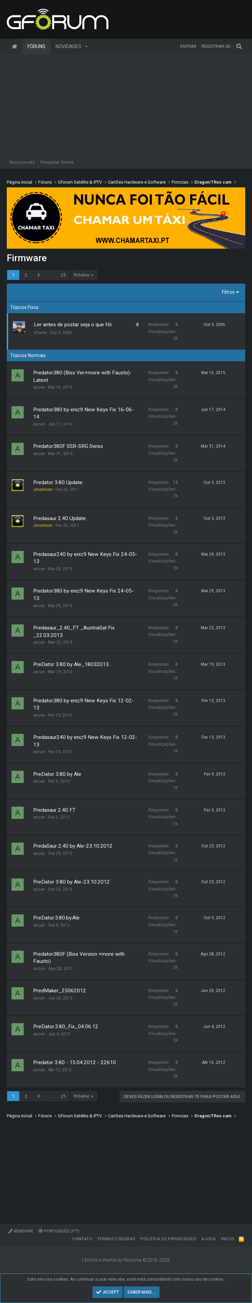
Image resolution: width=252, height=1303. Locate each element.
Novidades (68, 46)
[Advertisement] (126, 105)
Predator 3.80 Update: (58, 482)
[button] (86, 46)
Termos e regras (116, 1238)
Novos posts (22, 162)
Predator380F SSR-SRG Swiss (68, 446)
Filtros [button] (228, 292)
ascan (39, 387)
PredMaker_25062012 (59, 991)
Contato (82, 1238)
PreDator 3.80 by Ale (57, 774)
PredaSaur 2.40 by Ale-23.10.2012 (72, 846)
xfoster (40, 332)
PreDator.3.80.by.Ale (56, 918)
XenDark (20, 1231)
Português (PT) (58, 1231)
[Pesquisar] (239, 46)
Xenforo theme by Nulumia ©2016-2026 (127, 1260)
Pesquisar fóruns (57, 162)
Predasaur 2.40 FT (54, 810)
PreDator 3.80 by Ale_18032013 (71, 664)
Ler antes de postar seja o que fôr (73, 325)
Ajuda (208, 1238)
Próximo (82, 274)
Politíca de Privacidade (168, 1238)
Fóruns (36, 46)
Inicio (227, 1238)
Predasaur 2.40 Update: (60, 518)
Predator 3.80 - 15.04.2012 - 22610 (74, 1062)
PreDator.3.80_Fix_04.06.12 (65, 1026)
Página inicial (14, 46)
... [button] (50, 274)
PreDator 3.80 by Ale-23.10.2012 (71, 882)
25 (63, 274)
